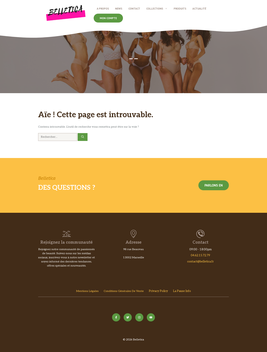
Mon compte (108, 18)
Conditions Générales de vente (124, 291)
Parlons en (214, 185)
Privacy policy (158, 291)
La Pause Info (182, 291)
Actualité (199, 8)
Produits (180, 8)
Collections (158, 8)
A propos (103, 8)
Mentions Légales (87, 291)
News (118, 8)
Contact (134, 8)
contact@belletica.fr (200, 261)
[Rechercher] (83, 137)
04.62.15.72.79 (200, 255)
